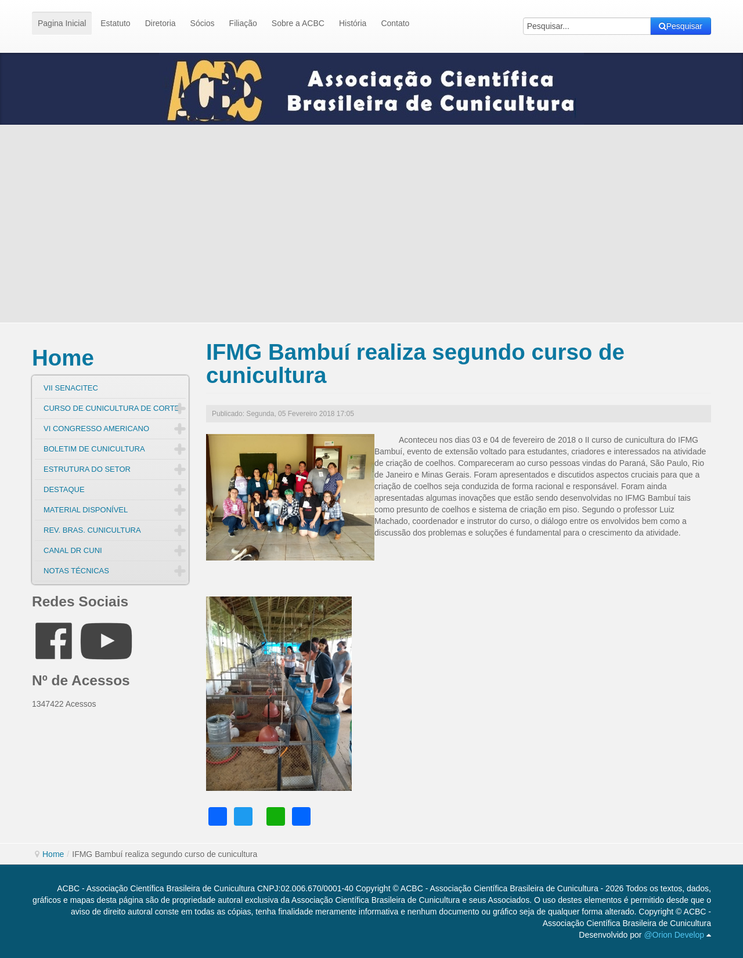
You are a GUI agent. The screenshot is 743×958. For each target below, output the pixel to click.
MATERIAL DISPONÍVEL (86, 509)
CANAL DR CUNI (73, 550)
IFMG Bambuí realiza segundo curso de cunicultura (415, 363)
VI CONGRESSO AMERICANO (96, 428)
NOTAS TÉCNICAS (76, 570)
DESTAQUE (64, 489)
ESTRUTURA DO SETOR (87, 469)
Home (63, 357)
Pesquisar (680, 26)
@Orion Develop (674, 934)
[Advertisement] (371, 224)
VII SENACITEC (71, 388)
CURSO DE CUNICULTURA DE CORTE (111, 408)
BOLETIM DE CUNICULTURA (94, 448)
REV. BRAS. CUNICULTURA (92, 530)
